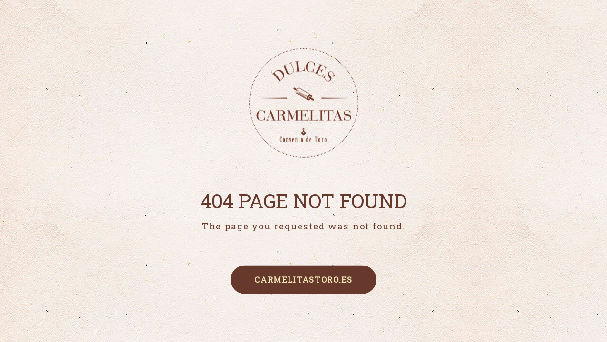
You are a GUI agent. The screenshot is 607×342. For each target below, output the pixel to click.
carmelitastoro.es (303, 279)
